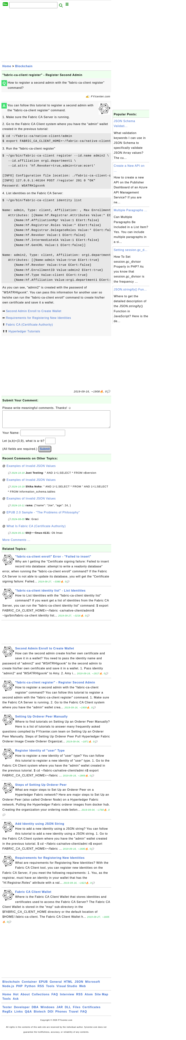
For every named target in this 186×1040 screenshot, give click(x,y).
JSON (79, 985)
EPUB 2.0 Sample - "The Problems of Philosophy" (43, 516)
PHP (19, 989)
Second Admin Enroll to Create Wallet (33, 311)
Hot (16, 998)
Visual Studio (67, 989)
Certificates (91, 1010)
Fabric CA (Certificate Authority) (29, 324)
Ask (16, 1002)
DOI (50, 1015)
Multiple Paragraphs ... (130, 210)
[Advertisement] (56, 36)
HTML (68, 985)
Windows (47, 1010)
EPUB (43, 985)
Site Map (101, 998)
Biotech (40, 1015)
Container (29, 985)
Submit (45, 452)
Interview (67, 998)
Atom (89, 998)
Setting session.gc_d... (130, 249)
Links (18, 1015)
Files (76, 1010)
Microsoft (92, 985)
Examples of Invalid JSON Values (31, 469)
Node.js (8, 989)
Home (6, 66)
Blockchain (24, 66)
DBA (35, 1010)
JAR (60, 1010)
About (25, 998)
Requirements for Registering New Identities (38, 317)
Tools (50, 989)
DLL (68, 1010)
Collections (41, 998)
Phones (61, 1015)
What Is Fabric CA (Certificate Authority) (36, 529)
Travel (73, 1015)
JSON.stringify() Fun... (130, 289)
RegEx (7, 1015)
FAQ (54, 998)
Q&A (28, 1015)
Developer (22, 1010)
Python (30, 989)
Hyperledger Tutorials (24, 331)
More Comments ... (16, 543)
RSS (40, 989)
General (56, 985)
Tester (7, 1010)
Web (82, 989)
